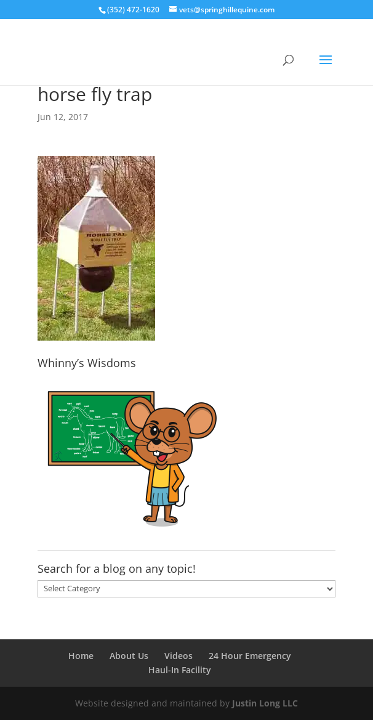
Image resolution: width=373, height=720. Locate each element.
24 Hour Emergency (250, 655)
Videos (178, 655)
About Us (129, 655)
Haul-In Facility (179, 670)
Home (81, 655)
